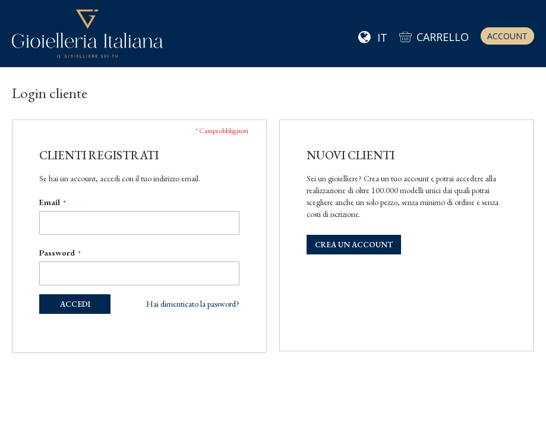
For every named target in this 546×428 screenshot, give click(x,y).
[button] (372, 38)
